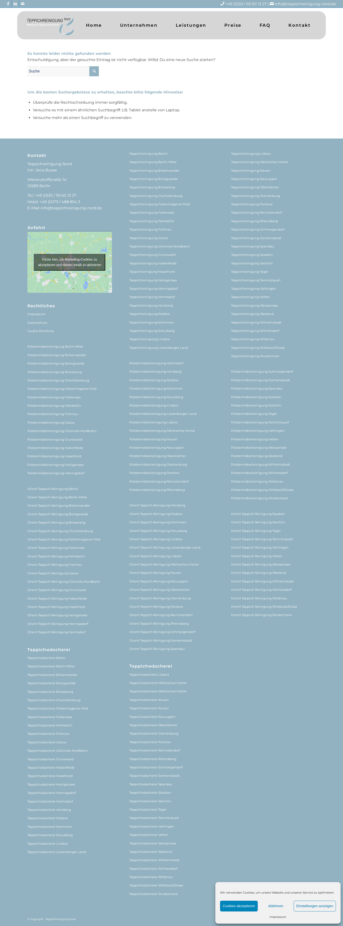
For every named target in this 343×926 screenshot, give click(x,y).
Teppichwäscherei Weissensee (152, 843)
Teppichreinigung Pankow (251, 204)
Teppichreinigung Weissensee (254, 305)
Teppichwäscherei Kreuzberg (50, 835)
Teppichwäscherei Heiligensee (51, 784)
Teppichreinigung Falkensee (151, 212)
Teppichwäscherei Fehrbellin (49, 725)
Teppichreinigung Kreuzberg (152, 331)
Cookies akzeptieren (239, 906)
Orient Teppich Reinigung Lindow (155, 539)
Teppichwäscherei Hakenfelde (51, 767)
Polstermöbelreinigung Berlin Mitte (55, 346)
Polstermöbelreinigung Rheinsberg (157, 490)
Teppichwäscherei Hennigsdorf (51, 793)
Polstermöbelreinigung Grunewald (54, 439)
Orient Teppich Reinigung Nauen (155, 573)
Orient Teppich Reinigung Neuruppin (158, 581)
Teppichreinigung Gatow (148, 238)
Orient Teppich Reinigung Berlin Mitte (57, 497)
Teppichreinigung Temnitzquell (256, 280)
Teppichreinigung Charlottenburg (155, 196)
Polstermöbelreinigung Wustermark (259, 498)
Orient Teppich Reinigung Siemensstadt (160, 640)
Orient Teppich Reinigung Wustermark (261, 615)
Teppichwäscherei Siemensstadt (154, 775)
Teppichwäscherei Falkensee (49, 717)
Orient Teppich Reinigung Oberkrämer (159, 590)
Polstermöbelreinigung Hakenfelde (55, 448)
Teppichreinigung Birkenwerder (154, 170)
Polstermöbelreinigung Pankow (154, 473)
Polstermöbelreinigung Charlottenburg (58, 380)
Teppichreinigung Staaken (252, 255)
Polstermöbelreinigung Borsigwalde (55, 363)
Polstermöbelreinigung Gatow (51, 422)
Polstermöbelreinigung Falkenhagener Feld (61, 389)
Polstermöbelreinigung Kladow (153, 380)
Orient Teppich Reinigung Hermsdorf (56, 632)
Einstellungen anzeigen (314, 906)
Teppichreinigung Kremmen (151, 322)
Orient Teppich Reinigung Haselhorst (56, 607)
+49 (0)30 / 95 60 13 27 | (250, 4)
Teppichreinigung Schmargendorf (257, 229)
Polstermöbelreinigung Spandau (257, 388)
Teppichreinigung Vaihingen (253, 288)
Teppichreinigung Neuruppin (254, 179)
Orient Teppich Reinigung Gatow (53, 573)
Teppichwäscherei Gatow (46, 742)
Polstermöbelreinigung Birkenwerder (56, 355)
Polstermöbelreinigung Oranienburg (158, 464)
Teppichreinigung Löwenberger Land (158, 348)
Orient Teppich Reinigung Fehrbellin (56, 556)
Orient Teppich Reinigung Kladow (155, 514)
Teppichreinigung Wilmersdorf (255, 331)
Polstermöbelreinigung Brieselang (54, 372)
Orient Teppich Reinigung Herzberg (157, 505)
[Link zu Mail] (22, 3)
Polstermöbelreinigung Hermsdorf (156, 363)
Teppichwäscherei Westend (150, 852)
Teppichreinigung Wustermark (255, 356)
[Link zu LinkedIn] (15, 3)
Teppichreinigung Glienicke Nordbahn (159, 246)
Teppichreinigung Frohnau (150, 229)
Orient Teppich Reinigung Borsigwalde (57, 514)
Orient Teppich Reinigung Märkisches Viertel (164, 564)
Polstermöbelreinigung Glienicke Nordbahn (61, 431)
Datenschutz (37, 322)
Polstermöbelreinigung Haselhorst (54, 456)
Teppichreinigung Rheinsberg (254, 221)
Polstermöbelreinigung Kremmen (156, 388)
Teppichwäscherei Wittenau (151, 877)
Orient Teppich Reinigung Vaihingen (259, 547)
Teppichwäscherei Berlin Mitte (51, 666)
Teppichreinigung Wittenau (253, 339)
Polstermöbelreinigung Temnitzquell (260, 422)
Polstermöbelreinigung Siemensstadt (260, 380)
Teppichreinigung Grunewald (152, 255)
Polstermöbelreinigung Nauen (153, 439)
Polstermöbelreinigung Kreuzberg (156, 397)
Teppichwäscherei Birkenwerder (52, 675)
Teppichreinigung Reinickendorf (256, 212)
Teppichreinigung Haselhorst (152, 271)
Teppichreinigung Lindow (149, 339)
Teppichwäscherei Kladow (47, 818)
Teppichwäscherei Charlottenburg (54, 700)
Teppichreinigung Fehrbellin (151, 221)
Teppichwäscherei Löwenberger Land (56, 852)
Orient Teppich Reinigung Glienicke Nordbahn (63, 581)
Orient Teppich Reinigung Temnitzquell (262, 539)
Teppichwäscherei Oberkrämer (153, 725)
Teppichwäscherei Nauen (149, 700)
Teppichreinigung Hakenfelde (153, 263)
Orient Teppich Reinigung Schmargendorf (162, 632)
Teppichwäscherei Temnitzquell (154, 818)
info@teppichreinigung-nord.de (305, 4)
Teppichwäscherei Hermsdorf (50, 801)
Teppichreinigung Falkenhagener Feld (159, 204)
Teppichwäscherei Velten (148, 835)
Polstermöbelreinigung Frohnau (52, 414)
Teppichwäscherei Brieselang (50, 692)
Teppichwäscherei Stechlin (150, 801)
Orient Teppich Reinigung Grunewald (56, 590)
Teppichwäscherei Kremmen (49, 826)
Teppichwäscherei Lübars (149, 674)
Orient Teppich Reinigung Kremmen (158, 522)
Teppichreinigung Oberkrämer (255, 187)
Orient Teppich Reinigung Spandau (157, 649)
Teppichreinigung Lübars (251, 153)
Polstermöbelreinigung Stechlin (256, 405)
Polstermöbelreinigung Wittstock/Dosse (262, 490)
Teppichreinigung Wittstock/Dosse (258, 348)
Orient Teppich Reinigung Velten (256, 556)
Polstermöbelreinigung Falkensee (54, 397)
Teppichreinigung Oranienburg (255, 196)
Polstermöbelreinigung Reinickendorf (159, 481)
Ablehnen (275, 906)
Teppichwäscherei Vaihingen (151, 826)
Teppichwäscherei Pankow (150, 742)
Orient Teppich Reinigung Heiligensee (57, 615)
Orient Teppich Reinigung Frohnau (54, 564)
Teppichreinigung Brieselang (152, 187)
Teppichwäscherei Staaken (150, 792)
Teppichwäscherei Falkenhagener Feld (57, 708)
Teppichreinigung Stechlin (252, 263)
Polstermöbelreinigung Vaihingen (258, 430)
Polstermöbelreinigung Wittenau (257, 481)
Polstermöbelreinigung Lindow (153, 405)
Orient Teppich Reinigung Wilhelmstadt (262, 581)
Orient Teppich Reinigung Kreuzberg (158, 531)
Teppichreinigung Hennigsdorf (153, 288)
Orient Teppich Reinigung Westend (258, 573)
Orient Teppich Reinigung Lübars (155, 556)
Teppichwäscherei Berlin (46, 658)
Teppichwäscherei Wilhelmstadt (154, 860)
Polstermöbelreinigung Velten (254, 439)
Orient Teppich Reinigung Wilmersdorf (261, 590)
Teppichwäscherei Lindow (47, 843)
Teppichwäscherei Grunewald (50, 759)
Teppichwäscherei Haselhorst (50, 776)
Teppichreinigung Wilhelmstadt (256, 322)
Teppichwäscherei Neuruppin (152, 717)
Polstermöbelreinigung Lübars (153, 422)
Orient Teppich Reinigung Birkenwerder (58, 505)
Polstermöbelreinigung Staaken (256, 397)
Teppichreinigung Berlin (148, 153)
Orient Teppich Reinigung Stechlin (258, 522)
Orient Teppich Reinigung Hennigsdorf (57, 624)
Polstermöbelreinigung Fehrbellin (54, 405)
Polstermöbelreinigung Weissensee (259, 447)
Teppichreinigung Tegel (249, 271)
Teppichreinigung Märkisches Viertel (259, 162)
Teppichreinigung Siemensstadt (256, 238)
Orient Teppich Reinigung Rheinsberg (159, 623)
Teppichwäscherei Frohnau (48, 734)
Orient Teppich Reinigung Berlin (52, 489)
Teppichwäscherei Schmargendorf (156, 767)
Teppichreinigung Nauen (251, 170)
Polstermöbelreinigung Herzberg (155, 371)
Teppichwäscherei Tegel (147, 809)
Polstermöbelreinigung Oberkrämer (157, 456)
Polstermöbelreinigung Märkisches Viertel (162, 430)
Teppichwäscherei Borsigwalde (51, 683)
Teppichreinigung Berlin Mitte (153, 162)
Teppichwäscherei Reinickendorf (154, 750)
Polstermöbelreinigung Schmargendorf (262, 371)
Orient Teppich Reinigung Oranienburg (160, 598)
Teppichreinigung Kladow (149, 314)
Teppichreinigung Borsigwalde (153, 179)
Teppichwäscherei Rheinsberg (152, 759)
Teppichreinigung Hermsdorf (152, 297)
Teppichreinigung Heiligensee (153, 280)
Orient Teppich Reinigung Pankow (156, 606)
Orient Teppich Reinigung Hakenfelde (57, 598)
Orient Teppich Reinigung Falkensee (56, 548)
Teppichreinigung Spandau (252, 246)
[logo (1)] (50, 25)
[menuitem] (94, 25)
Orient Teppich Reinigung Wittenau (259, 598)
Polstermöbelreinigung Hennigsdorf (55, 473)
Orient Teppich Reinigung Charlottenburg (60, 531)
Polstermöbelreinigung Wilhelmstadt (260, 464)
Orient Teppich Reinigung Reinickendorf (160, 615)
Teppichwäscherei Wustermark (153, 894)
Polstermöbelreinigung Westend (256, 456)
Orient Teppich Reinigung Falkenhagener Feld (63, 539)
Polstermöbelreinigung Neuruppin (156, 447)
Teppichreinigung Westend (252, 314)
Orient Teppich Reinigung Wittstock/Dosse (264, 606)
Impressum (278, 917)
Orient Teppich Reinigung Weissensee (260, 564)
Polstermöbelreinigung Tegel (254, 414)
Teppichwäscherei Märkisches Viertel (158, 683)
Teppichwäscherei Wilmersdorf (153, 868)
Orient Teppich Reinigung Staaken (258, 514)
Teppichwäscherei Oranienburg (153, 733)
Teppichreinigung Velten (250, 297)
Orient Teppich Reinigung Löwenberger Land (164, 547)
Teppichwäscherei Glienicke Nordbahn (57, 750)
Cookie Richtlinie (40, 331)
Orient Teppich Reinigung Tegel (256, 531)
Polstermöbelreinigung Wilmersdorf (259, 473)
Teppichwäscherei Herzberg (49, 810)
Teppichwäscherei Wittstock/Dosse (156, 885)
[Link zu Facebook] (8, 3)
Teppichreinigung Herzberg (151, 305)
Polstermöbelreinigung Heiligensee (55, 465)
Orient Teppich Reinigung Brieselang (56, 522)
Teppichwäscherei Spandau (150, 784)
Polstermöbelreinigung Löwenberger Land (163, 414)
